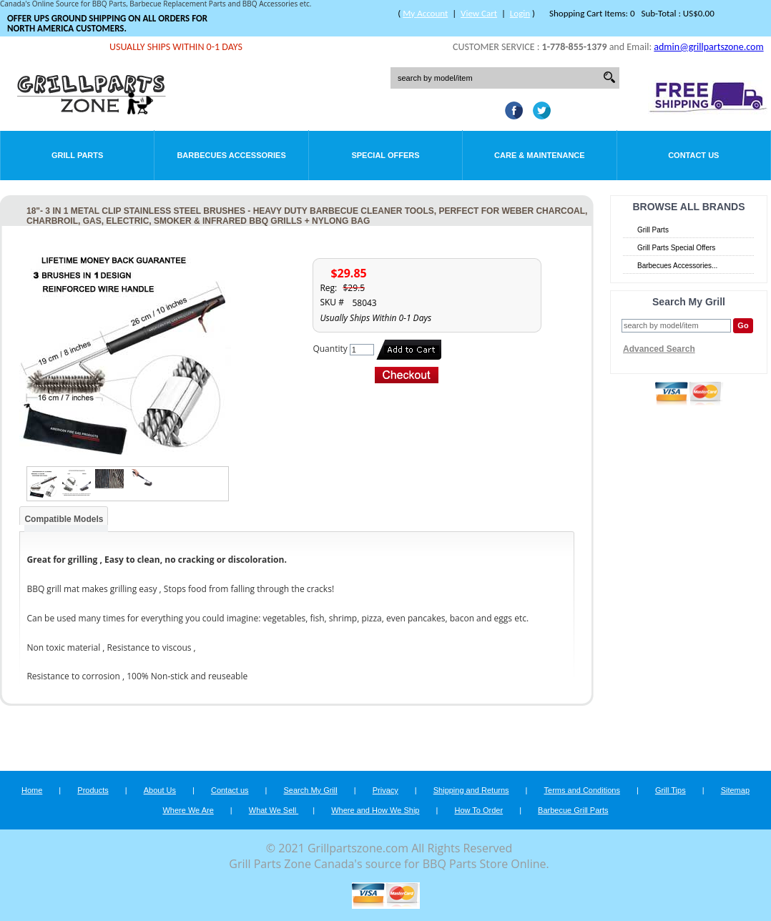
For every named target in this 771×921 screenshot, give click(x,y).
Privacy (385, 790)
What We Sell (274, 810)
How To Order (478, 810)
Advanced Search (659, 349)
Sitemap (735, 790)
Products (92, 790)
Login (520, 13)
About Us (160, 790)
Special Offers (385, 155)
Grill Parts (77, 155)
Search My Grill (311, 790)
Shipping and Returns (471, 790)
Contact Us (693, 155)
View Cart (479, 13)
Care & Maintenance (539, 155)
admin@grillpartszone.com (708, 47)
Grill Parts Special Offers (676, 248)
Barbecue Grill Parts (573, 810)
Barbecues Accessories (231, 155)
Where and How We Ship (375, 810)
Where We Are (187, 810)
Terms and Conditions (582, 790)
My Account (425, 13)
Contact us (230, 790)
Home (31, 790)
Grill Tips (670, 790)
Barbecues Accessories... (677, 266)
